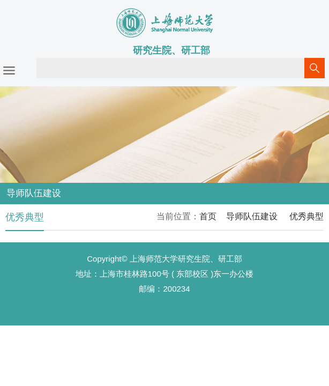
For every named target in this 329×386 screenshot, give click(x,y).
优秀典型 (305, 216)
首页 (207, 216)
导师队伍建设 (252, 216)
